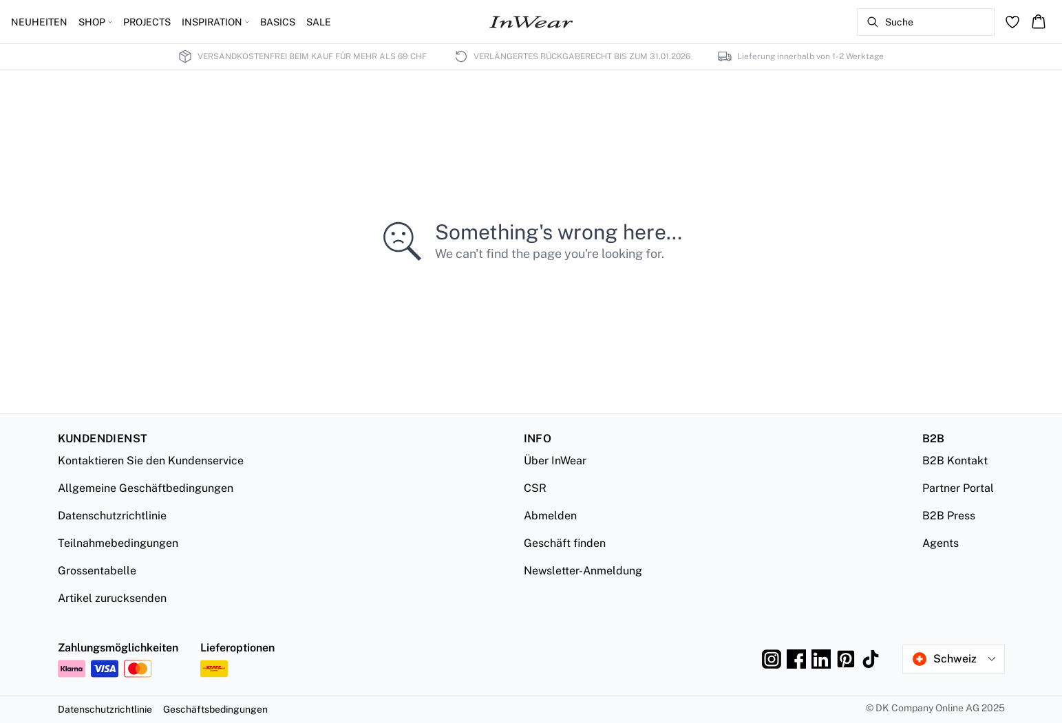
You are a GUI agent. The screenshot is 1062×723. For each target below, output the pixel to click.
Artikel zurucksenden (112, 598)
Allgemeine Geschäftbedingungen (145, 488)
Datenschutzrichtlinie (112, 515)
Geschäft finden (565, 543)
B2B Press (948, 515)
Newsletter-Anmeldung (583, 570)
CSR (535, 488)
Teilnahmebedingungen (118, 543)
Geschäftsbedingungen (215, 709)
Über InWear (555, 460)
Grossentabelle (97, 570)
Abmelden (550, 515)
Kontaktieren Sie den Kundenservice (151, 460)
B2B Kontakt (955, 460)
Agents (940, 543)
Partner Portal (958, 488)
